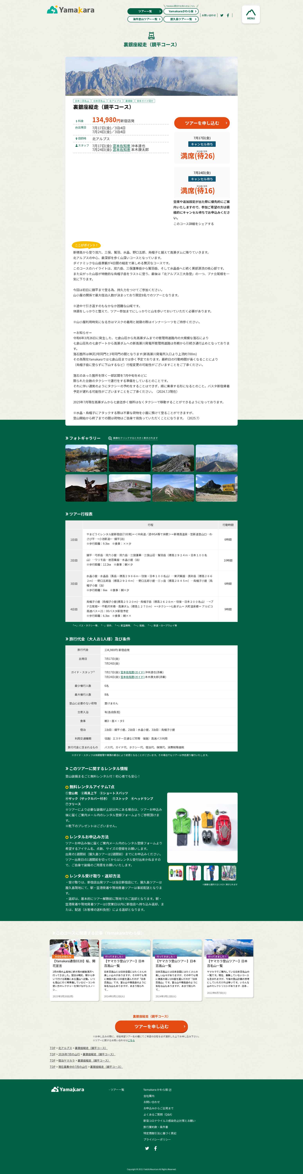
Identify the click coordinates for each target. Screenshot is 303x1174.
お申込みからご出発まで (158, 1108)
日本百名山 (99, 100)
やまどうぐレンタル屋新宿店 (104, 534)
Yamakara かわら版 (155, 1089)
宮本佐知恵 (121, 145)
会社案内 (148, 1096)
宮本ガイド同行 (145, 100)
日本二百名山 (82, 100)
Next (262, 968)
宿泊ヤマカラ (66, 1060)
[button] (251, 14)
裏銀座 (129, 100)
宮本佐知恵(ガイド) (132, 672)
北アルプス (115, 100)
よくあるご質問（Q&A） (158, 1114)
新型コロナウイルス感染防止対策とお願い (169, 1121)
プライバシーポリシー (157, 1139)
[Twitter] (222, 15)
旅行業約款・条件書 (155, 1127)
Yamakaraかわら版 (181, 10)
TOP (52, 1048)
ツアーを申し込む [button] (202, 123)
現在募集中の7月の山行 (72, 1067)
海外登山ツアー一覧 (147, 19)
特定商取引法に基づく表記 (159, 1133)
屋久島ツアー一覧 (183, 19)
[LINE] (221, 233)
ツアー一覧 (149, 11)
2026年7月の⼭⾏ (69, 1054)
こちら (131, 1040)
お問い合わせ (209, 15)
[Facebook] (228, 15)
